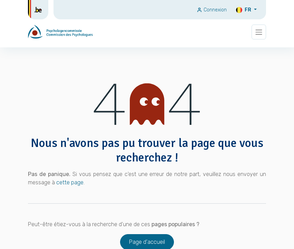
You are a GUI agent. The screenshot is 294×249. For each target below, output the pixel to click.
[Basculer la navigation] (259, 32)
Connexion (212, 10)
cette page (70, 182)
